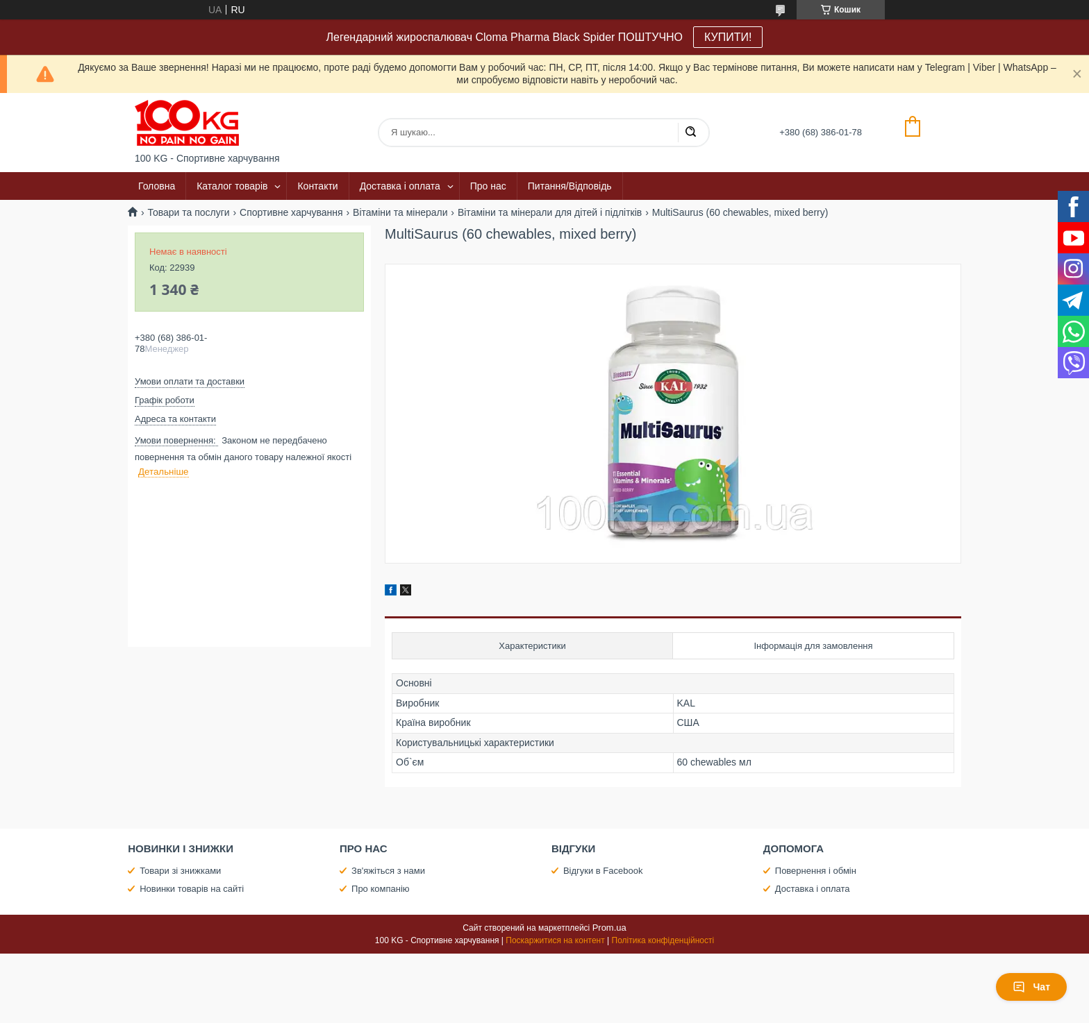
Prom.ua (609, 927)
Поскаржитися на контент (555, 940)
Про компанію (380, 889)
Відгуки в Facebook (603, 870)
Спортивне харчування (291, 212)
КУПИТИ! (727, 37)
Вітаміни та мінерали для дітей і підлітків (550, 212)
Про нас (488, 186)
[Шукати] (690, 132)
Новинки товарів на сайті (192, 889)
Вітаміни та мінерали (400, 212)
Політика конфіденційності (663, 940)
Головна (156, 186)
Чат (1031, 987)
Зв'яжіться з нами (388, 870)
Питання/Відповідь (570, 186)
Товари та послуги (188, 212)
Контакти (317, 186)
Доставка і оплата (400, 186)
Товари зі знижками (180, 870)
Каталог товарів (232, 186)
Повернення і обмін (815, 870)
